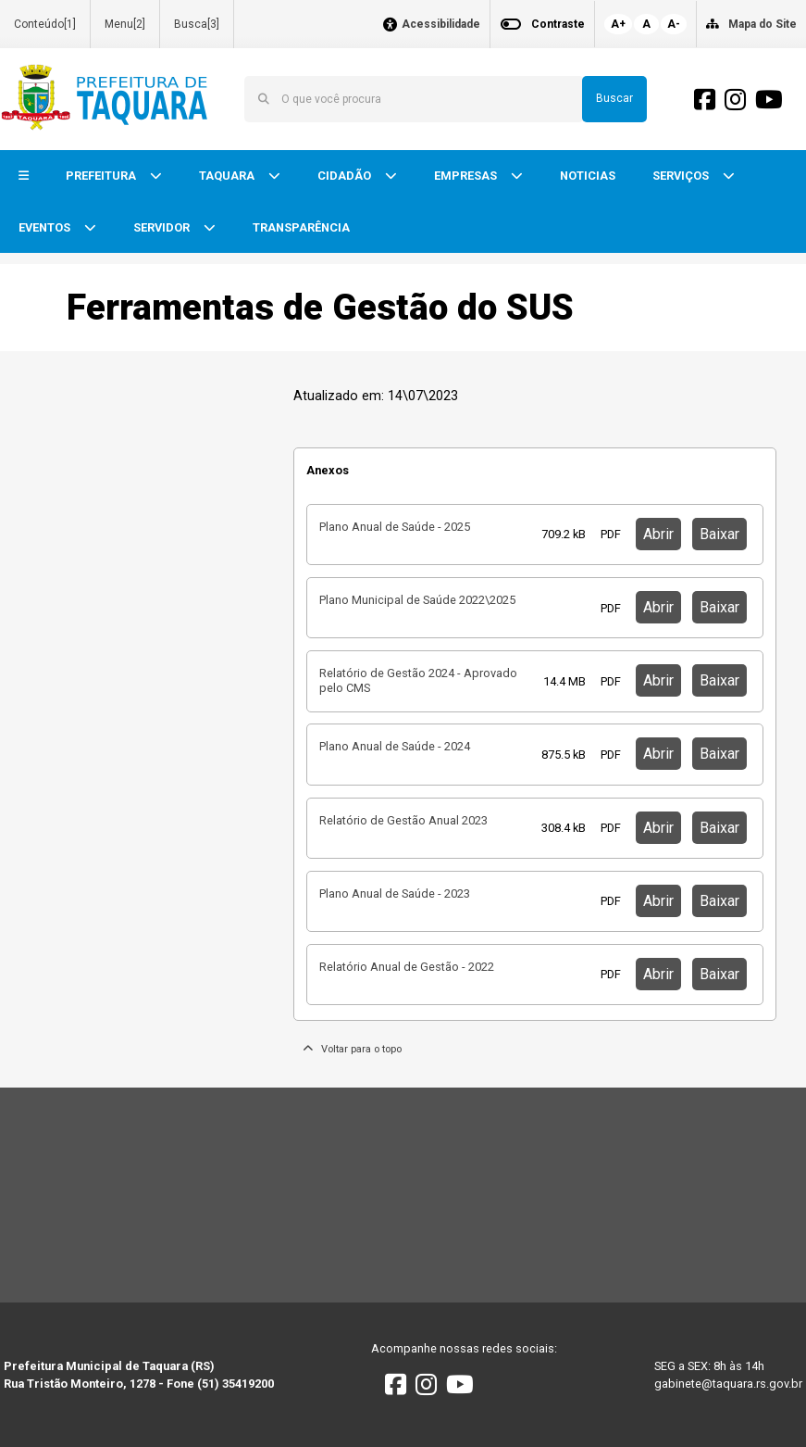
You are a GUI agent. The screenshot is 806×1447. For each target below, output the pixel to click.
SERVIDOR (162, 227)
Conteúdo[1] (45, 24)
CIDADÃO (345, 175)
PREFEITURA (102, 175)
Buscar (614, 98)
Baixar (719, 534)
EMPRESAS (467, 175)
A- (673, 24)
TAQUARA (228, 175)
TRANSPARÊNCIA (301, 227)
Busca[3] (196, 24)
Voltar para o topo (352, 1049)
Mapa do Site (762, 24)
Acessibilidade (441, 25)
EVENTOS (46, 227)
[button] (24, 176)
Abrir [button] (658, 534)
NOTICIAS (587, 175)
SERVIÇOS (682, 175)
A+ (618, 24)
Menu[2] (125, 24)
